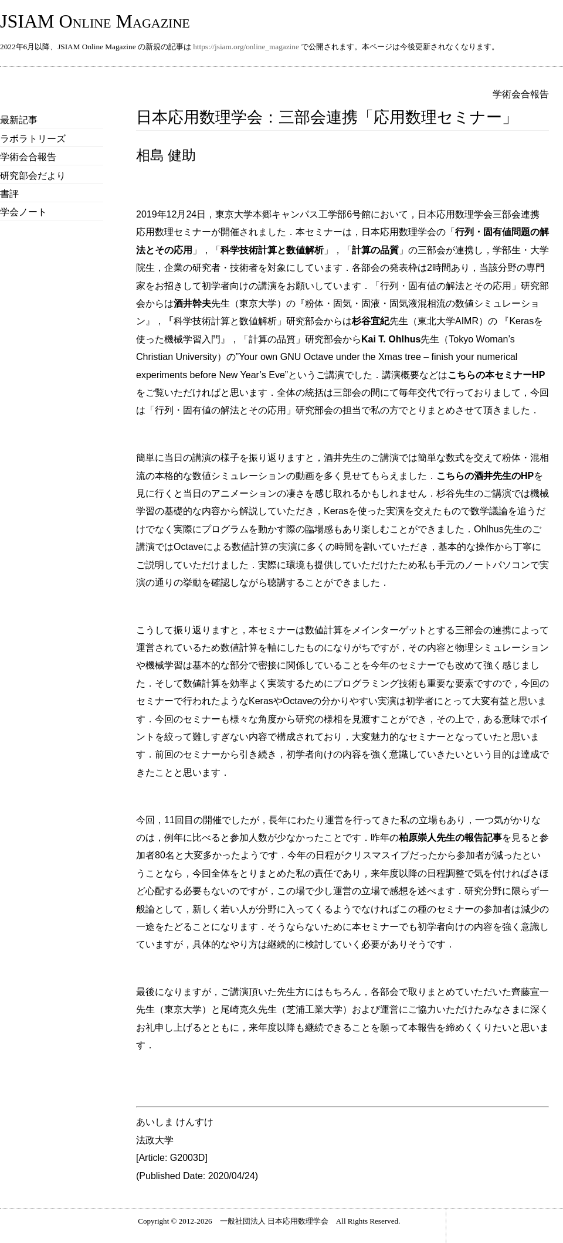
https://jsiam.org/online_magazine (246, 46)
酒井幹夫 (192, 303)
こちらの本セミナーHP (496, 375)
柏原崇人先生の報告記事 (450, 838)
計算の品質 (375, 250)
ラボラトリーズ (33, 139)
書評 (9, 194)
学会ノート (23, 212)
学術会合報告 (28, 157)
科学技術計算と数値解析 (272, 250)
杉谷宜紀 (370, 321)
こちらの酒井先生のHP (485, 476)
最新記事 (19, 120)
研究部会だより (33, 176)
